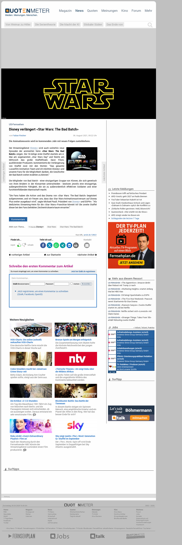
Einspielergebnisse (120, 516)
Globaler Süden (93, 24)
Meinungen (109, 10)
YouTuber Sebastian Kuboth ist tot (126, 199)
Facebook (7, 521)
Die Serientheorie (45, 24)
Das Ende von (115, 24)
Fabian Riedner (19, 135)
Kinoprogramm (119, 528)
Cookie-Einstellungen (143, 522)
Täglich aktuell (75, 516)
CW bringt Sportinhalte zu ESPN (128, 295)
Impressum (140, 525)
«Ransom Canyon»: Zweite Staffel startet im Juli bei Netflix (129, 306)
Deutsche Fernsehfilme (134, 528)
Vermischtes (52, 514)
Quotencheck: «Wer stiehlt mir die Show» (129, 211)
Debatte (94, 512)
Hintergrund (30, 512)
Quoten (92, 10)
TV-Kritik (95, 514)
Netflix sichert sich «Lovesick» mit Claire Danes (130, 312)
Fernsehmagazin (29, 528)
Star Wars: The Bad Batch (71, 226)
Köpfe (50, 521)
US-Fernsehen (53, 523)
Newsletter (7, 514)
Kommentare (18, 219)
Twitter (6, 523)
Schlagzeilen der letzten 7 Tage (125, 218)
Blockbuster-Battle (120, 518)
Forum (136, 10)
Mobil (6, 516)
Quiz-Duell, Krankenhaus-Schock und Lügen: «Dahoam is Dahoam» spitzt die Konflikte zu (130, 204)
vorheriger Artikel (19, 254)
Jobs (138, 514)
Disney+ (34, 148)
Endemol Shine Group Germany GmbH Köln (128, 334)
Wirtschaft (51, 516)
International (52, 518)
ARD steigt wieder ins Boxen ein (125, 215)
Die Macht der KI (69, 24)
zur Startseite (52, 254)
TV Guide (79, 528)
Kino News (10, 528)
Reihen (28, 514)
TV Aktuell (18, 528)
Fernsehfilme (97, 528)
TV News (59, 528)
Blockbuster (88, 528)
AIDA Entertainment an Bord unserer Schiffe (126, 367)
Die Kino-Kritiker (119, 514)
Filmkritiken (40, 528)
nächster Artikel (87, 254)
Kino (124, 10)
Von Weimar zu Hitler (18, 24)
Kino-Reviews (97, 516)
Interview (29, 516)
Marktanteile (74, 514)
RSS (5, 512)
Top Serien (147, 528)
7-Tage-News (8, 518)
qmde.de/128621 (90, 235)
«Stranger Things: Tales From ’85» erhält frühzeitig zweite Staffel (129, 318)
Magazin (65, 10)
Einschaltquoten (69, 528)
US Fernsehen (50, 528)
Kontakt (139, 516)
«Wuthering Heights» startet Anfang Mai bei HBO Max (130, 290)
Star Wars (51, 226)
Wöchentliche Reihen (77, 512)
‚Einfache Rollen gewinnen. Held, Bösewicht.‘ (130, 208)
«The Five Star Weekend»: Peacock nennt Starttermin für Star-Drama (130, 300)
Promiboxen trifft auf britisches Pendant (129, 193)
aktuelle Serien (108, 528)
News (79, 10)
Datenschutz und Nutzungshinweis (142, 519)
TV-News (51, 512)
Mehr (148, 10)
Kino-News (118, 512)
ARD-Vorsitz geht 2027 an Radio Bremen (129, 196)
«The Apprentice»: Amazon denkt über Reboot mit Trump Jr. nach (129, 284)
